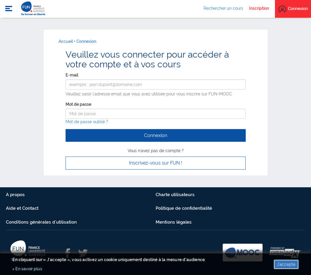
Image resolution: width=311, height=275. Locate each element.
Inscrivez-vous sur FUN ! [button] (155, 163)
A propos (15, 194)
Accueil (65, 41)
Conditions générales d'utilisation (41, 222)
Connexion (86, 41)
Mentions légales (174, 222)
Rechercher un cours (223, 8)
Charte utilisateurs (175, 194)
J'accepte (286, 264)
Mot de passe (78, 104)
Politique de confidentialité (184, 208)
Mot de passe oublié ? (87, 121)
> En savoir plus (27, 268)
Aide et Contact (22, 208)
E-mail (72, 75)
